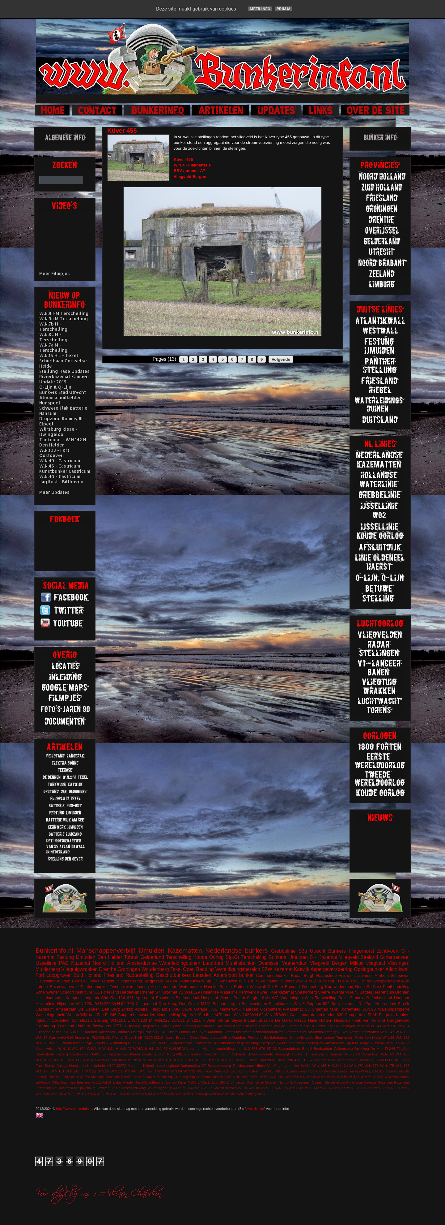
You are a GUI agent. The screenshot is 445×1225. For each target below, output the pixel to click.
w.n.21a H (196, 1020)
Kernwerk (247, 992)
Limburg (83, 1026)
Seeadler (148, 1077)
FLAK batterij (268, 981)
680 (277, 1071)
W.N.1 (306, 1065)
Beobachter (323, 1048)
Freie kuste (346, 981)
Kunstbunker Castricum (64, 471)
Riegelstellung (246, 1043)
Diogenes (149, 1026)
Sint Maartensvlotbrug (318, 1032)
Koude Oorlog (208, 957)
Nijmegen (65, 1003)
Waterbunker (190, 986)
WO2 (388, 1077)
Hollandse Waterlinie (219, 992)
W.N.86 (241, 1060)
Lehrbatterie (111, 1054)
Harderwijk (129, 992)
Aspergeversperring (332, 969)
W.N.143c (277, 1077)
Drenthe (107, 969)
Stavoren (102, 1088)
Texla (359, 1037)
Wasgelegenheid (50, 1014)
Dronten (402, 992)
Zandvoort (387, 951)
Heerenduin (385, 1003)
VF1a (395, 1043)
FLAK (373, 1014)
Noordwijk (286, 1082)
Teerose (335, 1054)
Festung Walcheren (198, 1026)
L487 (230, 1082)
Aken (212, 1020)
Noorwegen (302, 1082)
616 (70, 1037)
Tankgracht (319, 1054)
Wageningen (291, 997)
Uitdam (218, 1077)
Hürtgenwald (398, 1020)
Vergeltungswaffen (364, 1032)
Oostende (113, 1077)
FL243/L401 (101, 1037)
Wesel (253, 1060)
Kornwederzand (339, 986)
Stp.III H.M (208, 1014)
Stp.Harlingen (156, 1088)
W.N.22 (90, 1071)
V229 (245, 1077)
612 (247, 1048)
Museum (135, 1065)
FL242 (174, 1043)
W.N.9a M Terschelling (63, 318)
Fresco (300, 1020)
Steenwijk (282, 1054)
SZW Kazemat (277, 969)
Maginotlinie (255, 1082)
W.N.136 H (321, 1065)
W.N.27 (126, 1048)
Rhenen (147, 992)
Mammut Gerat (220, 1032)
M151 (206, 1003)
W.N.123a (84, 1003)
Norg (171, 1054)
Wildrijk (215, 1094)
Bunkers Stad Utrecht (62, 392)
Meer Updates (54, 492)
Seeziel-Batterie (233, 986)
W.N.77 (161, 1048)
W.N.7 (136, 1094)
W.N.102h (43, 1060)
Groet (129, 1037)
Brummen (82, 1037)
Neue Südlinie (368, 986)
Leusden (202, 975)
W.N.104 (241, 1088)
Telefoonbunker (94, 986)
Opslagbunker (369, 969)
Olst (361, 981)
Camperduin (356, 1014)
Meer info (260, 8)
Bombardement (298, 1071)
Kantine (186, 1043)
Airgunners (67, 1082)
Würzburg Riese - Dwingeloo (58, 431)
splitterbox (43, 1082)
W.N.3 (321, 1077)
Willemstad (229, 1094)
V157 (228, 1077)
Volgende (281, 359)
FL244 (390, 1048)
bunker (246, 975)
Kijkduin (43, 1020)
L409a (202, 1082)
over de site (255, 1109)
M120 (111, 1065)
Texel (175, 969)
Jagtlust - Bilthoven (61, 481)
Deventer (330, 1071)
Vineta (229, 1088)
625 (80, 1032)
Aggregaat (144, 997)
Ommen (317, 1082)
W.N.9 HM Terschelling (64, 313)
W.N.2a (213, 1060)
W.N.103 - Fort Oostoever (54, 452)
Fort (40, 975)
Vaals (40, 1048)
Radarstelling (139, 975)
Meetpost (97, 1077)
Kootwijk (42, 1077)
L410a (212, 1082)
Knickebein (96, 1065)
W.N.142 (241, 1014)
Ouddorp (239, 1037)
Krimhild (55, 1077)
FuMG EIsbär (112, 1082)
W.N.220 (103, 1003)
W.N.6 (299, 1003)
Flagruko (387, 1014)
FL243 (161, 1032)
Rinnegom (222, 1054)
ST (203, 1065)
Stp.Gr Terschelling (246, 957)
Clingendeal (146, 1003)
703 (130, 1003)
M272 (121, 1065)
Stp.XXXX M (176, 1088)
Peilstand (255, 1037)
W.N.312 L (97, 1094)
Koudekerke (203, 1043)
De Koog (361, 1048)
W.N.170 (356, 1065)
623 (145, 1043)
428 (297, 1060)
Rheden (126, 1077)
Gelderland (152, 957)
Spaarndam (295, 1043)
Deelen (170, 981)
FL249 (359, 1071)
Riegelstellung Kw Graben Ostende (350, 1082)
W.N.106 (268, 1088)
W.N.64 (125, 1094)
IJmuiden (151, 950)
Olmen (225, 997)
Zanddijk (101, 1043)
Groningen (128, 969)
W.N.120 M (142, 1020)
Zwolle (302, 981)
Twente (337, 992)
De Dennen (89, 1009)
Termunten (344, 1037)
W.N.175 (387, 1065)
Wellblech (221, 1071)
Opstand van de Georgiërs (281, 1026)
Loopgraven (58, 975)
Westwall (258, 986)
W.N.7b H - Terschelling (53, 326)
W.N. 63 (387, 1054)
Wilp (240, 1094)
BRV (331, 1060)
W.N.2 (405, 1088)
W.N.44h (131, 1071)
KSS (214, 1009)
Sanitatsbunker (276, 1037)
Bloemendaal (187, 997)
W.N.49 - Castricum (59, 460)
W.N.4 (331, 1077)
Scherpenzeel (394, 957)
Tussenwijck (380, 1043)
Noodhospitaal (167, 1065)
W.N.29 (103, 1071)
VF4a (255, 1077)
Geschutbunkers (173, 975)
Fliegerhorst (361, 951)
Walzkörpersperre (393, 1009)
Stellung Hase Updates (64, 371)
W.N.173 (372, 1065)
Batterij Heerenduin (377, 992)
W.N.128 (130, 1060)
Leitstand (66, 1026)
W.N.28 (41, 1043)
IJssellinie (46, 963)
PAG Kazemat (74, 963)
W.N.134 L (296, 1088)
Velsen (51, 1048)
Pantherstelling (396, 986)
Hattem (325, 1020)
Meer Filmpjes (54, 273)
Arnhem (382, 975)
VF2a (405, 1043)
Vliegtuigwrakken (79, 969)
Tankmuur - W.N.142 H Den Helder (62, 442)
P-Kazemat (293, 1009)
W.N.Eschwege (198, 1094)
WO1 (283, 1014)
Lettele (74, 1077)
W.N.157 (179, 1060)
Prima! (283, 8)
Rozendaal (401, 1082)
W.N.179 (393, 1088)
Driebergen (346, 1071)
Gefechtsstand (379, 997)
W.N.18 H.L (197, 1060)
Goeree (93, 981)
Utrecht (317, 951)
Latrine (42, 986)
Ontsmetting (190, 1065)
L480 (222, 1082)
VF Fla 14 (351, 1054)
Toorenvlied (350, 1009)
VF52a (342, 1032)
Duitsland (325, 981)
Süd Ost (109, 997)
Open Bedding (198, 969)
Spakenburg (86, 1088)
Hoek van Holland (368, 1020)
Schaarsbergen (226, 1003)
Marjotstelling (168, 1014)
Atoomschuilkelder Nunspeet (60, 400)
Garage (200, 1009)
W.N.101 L (120, 1020)
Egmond (292, 986)
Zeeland (369, 957)
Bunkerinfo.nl (54, 950)
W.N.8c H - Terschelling (53, 337)
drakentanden (323, 1014)
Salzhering (43, 1088)
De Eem (275, 986)
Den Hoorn (158, 1043)
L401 (96, 1054)
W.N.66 (366, 1077)
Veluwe (345, 975)
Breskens (83, 1082)
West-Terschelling (320, 997)
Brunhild (123, 1032)
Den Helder (109, 957)
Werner (209, 1048)
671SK (321, 1060)
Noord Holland (109, 963)
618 (270, 1071)
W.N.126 (281, 1088)
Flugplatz (158, 1009)
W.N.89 (163, 1071)
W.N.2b (402, 981)
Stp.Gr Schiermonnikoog (128, 1088)
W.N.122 (94, 1060)
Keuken (402, 1014)
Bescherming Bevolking (356, 1060)
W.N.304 (83, 1094)
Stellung (101, 1020)
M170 (148, 1037)
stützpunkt (60, 1032)
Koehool (170, 1082)
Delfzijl (136, 1032)
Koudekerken (80, 1054)
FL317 (379, 1071)
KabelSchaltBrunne (149, 1082)
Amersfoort (225, 975)
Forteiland (110, 992)
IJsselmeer (363, 975)
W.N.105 (254, 1088)
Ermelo (149, 1032)
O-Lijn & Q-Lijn (55, 387)
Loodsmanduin (154, 1054)
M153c (85, 1077)
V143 (190, 1088)
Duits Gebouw (351, 997)
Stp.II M (351, 1043)
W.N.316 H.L (143, 1048)
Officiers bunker (189, 1054)
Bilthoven (132, 1026)
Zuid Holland (88, 975)
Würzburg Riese (273, 1060)
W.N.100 (402, 1054)
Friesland (113, 975)
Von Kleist (372, 1037)
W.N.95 (175, 1048)
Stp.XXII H (300, 1054)
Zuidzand (43, 1032)
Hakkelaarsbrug (50, 997)
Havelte (211, 986)
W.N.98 (369, 1009)
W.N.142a (340, 1065)
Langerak (91, 997)
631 (255, 1048)
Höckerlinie (45, 1003)
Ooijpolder (61, 1020)
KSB (138, 1037)
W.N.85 (271, 1014)
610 (304, 1060)
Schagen (239, 1054)
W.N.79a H (147, 1071)
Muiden (63, 981)
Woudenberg (155, 969)
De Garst (283, 1020)
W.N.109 (59, 1060)
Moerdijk (271, 1082)
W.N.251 (70, 1094)
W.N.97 (41, 1037)
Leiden (240, 1082)
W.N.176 (389, 1026)
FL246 (111, 1014)
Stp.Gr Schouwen (221, 981)
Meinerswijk (230, 1009)
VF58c (264, 1077)
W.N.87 (158, 1094)
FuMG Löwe (180, 1009)
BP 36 (272, 1048)
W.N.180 (246, 981)
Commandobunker (272, 975)
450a (55, 1082)
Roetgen (266, 1043)
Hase (312, 1020)
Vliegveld (349, 957)
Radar (296, 975)
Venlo (361, 1026)
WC (275, 997)
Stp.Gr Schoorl (201, 1077)
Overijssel (268, 963)
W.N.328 (162, 1020)
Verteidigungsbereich (237, 969)
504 (264, 1071)
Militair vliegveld (367, 963)
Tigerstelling (131, 981)
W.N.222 (402, 1037)
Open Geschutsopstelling (210, 1037)
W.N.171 (353, 1088)
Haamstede (45, 1054)
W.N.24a (57, 1094)
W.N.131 (165, 1060)
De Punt (366, 1003)
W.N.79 (378, 1077)
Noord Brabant (177, 1037)
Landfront (213, 963)
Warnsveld (57, 1037)
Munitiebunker (241, 963)
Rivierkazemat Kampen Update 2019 (64, 379)
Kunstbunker (224, 1043)
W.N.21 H (110, 1048)
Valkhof (219, 1088)
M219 (158, 1037)
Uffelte (260, 1065)
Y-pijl (89, 1043)
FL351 (96, 1082)
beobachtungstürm (246, 1071)
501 (96, 992)
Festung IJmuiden (76, 957)
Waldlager (205, 1071)
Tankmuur (110, 981)
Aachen (91, 1032)
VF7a (119, 1026)
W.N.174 (292, 1077)
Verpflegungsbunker (283, 1065)
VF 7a (208, 1088)
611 (131, 1043)
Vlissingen (398, 963)
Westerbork (401, 1077)
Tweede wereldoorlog (129, 986)
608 (73, 1032)
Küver (262, 992)
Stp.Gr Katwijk (178, 1077)
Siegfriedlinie (258, 997)
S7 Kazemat (166, 992)
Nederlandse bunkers (236, 950)
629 (312, 1060)
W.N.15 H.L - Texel (58, 355)
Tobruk (131, 957)
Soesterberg (306, 992)
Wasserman (191, 1048)
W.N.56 (342, 1077)
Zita (290, 1060)
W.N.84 (403, 1026)
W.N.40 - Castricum (59, 476)
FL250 (369, 1071)
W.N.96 (181, 1094)
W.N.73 (351, 992)
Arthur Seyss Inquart (237, 1020)
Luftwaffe (250, 1026)
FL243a (381, 1060)
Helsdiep (342, 1020)
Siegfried (291, 1032)
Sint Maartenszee (64, 1088)
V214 (198, 1088)
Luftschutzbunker (193, 1032)
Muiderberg (48, 969)
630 (340, 1014)
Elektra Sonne (169, 1026)
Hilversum (224, 1026)
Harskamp (77, 1065)
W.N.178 (402, 1065)
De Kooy (316, 1071)
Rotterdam (385, 1082)
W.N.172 (367, 1088)
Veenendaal (294, 963)
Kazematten (185, 950)
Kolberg (61, 1054)
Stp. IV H (189, 1014)
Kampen (73, 997)
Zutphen (314, 1003)
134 (121, 997)
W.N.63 (354, 1077)
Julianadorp (46, 1026)
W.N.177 (380, 1088)
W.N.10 (64, 1048)
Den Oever (189, 1003)
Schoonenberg (219, 1065)
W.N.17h (42, 1071)
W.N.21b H (74, 1071)
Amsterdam (66, 1009)
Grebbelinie (283, 951)
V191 (236, 1077)
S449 (137, 1077)
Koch (237, 1026)
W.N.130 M (147, 1060)
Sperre (324, 992)
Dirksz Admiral (135, 1009)
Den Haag (168, 1003)
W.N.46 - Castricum (59, 465)
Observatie (243, 1032)
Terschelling (178, 957)
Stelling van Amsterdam (325, 1043)
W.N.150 (326, 1088)
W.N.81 (178, 1020)
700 (283, 1071)
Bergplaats (153, 981)
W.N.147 (387, 1032)
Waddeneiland (72, 1043)
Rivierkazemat (281, 992)
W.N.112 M (77, 1060)
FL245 (394, 1060)
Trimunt (226, 1014)
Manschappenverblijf (105, 950)
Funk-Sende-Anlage (52, 1065)
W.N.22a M (307, 1077)
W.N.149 (374, 1026)
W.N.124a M (112, 1060)
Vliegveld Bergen (329, 963)
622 (326, 1003)
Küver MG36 (187, 1082)
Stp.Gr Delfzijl (315, 1026)
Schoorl (67, 992)
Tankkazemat (243, 1065)
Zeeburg (250, 1094)
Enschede (165, 997)
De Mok (377, 1048)
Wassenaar (300, 1014)
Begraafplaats (289, 1048)
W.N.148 (94, 1048)
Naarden (250, 1009)
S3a (303, 951)
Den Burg (111, 1009)
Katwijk (301, 969)
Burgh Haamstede (320, 975)
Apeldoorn (107, 1032)
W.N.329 (192, 992)
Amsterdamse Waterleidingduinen (163, 963)
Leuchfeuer (131, 1054)
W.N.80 (146, 1094)
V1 (180, 992)
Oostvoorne (102, 1026)
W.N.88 (169, 1094)
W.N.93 (54, 1043)
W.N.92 (119, 1003)
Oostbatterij (270, 1009)
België (307, 1048)
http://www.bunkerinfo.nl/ (74, 1109)
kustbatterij (118, 1043)
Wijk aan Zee (92, 1014)
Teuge (364, 1043)
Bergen (78, 981)
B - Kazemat (323, 957)
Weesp (72, 1014)
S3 (307, 1009)
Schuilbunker (280, 1003)
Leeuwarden (144, 1014)
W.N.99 (189, 1071)
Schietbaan (82, 1020)
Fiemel (117, 1037)
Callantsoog (343, 1048)
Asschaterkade (164, 986)
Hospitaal (209, 997)
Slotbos (287, 981)
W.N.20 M (43, 1094)
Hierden (128, 1082)
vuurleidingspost (229, 1048)
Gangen (125, 1014)
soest (261, 1094)
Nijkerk (148, 1065)
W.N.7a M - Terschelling (53, 347)
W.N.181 (58, 1071)
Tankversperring (380, 981)
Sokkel (279, 1043)
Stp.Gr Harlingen (341, 1026)
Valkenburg (370, 1054)
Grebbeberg (312, 986)
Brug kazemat (344, 1003)
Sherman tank (325, 1009)
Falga (404, 1060)
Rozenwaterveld (64, 986)
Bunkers (337, 951)
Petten (239, 997)
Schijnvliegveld (301, 1037)
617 (138, 1043)
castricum (83, 992)
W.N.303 (227, 1060)
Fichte (173, 1032)
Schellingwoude (260, 1054)
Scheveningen (254, 1003)
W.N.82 (257, 1014)
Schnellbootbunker (268, 1032)
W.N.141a (312, 1088)
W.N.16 (388, 1037)
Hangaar (401, 997)
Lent (65, 1077)
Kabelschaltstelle (397, 1071)
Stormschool (325, 1037)
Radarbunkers (191, 981)
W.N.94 (176, 1071)
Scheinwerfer (47, 992)
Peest (208, 1054)
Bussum (265, 1020)
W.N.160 (402, 1032)
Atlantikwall (397, 969)
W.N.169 (340, 1088)
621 (130, 997)
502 (312, 981)
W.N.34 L (112, 1094)
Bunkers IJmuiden (288, 957)
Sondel (162, 1077)
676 (262, 1048)
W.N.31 (116, 1071)
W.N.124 (79, 1048)
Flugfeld (402, 1048)
